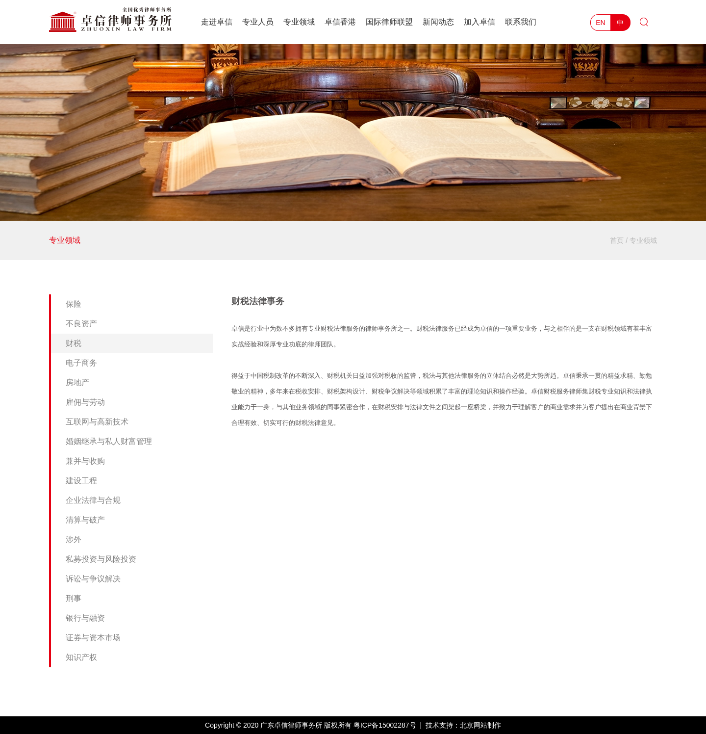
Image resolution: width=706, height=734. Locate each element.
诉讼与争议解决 (93, 579)
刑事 (73, 598)
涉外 (73, 539)
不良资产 (81, 323)
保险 (73, 304)
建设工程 (81, 480)
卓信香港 (340, 22)
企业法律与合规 (93, 500)
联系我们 (520, 22)
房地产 (77, 382)
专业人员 (258, 22)
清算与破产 (85, 520)
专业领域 (299, 22)
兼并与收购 (85, 461)
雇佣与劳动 (85, 402)
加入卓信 (479, 22)
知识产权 (81, 657)
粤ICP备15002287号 (384, 725)
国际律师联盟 (389, 22)
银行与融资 (85, 618)
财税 (73, 343)
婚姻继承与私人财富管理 (109, 441)
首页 (617, 240)
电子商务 (81, 363)
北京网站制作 (480, 725)
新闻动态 (438, 22)
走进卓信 (216, 22)
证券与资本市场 (93, 637)
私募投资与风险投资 (101, 559)
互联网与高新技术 (97, 422)
